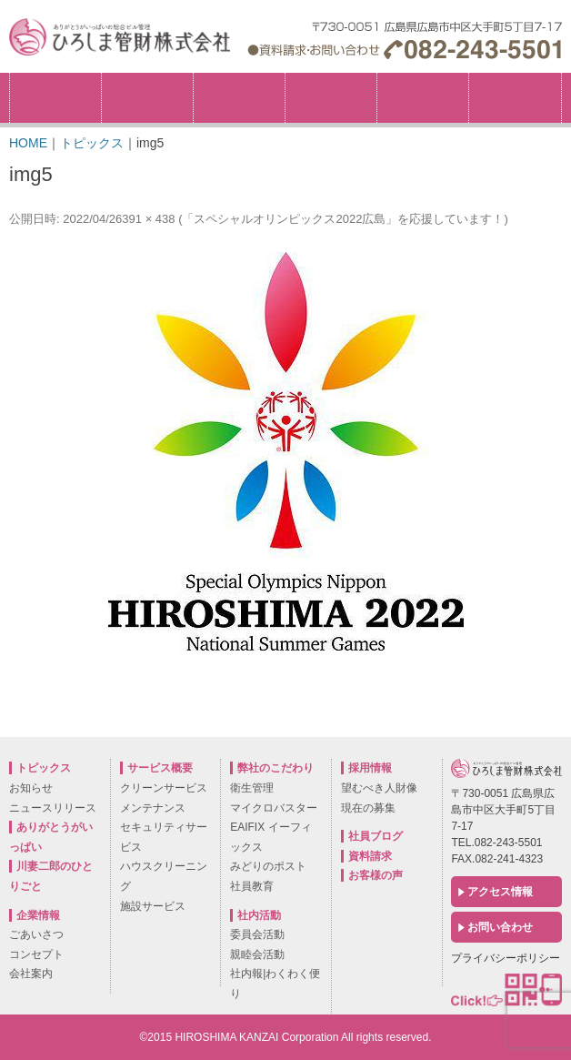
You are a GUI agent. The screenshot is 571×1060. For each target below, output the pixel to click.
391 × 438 (148, 219)
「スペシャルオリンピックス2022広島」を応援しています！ (343, 219)
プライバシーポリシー (505, 958)
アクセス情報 (500, 891)
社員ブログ (375, 836)
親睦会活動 (257, 954)
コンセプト (36, 954)
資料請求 (370, 856)
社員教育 (252, 886)
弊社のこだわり (239, 98)
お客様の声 (375, 875)
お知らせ (31, 788)
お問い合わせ (500, 927)
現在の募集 (368, 808)
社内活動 (422, 98)
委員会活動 (257, 934)
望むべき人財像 (379, 788)
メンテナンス (152, 808)
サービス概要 (331, 98)
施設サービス (152, 906)
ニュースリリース (52, 808)
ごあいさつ (36, 934)
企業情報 (147, 98)
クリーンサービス (163, 788)
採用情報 (561, 79)
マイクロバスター (273, 808)
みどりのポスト (268, 866)
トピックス (55, 98)
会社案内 (31, 973)
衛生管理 (252, 788)
